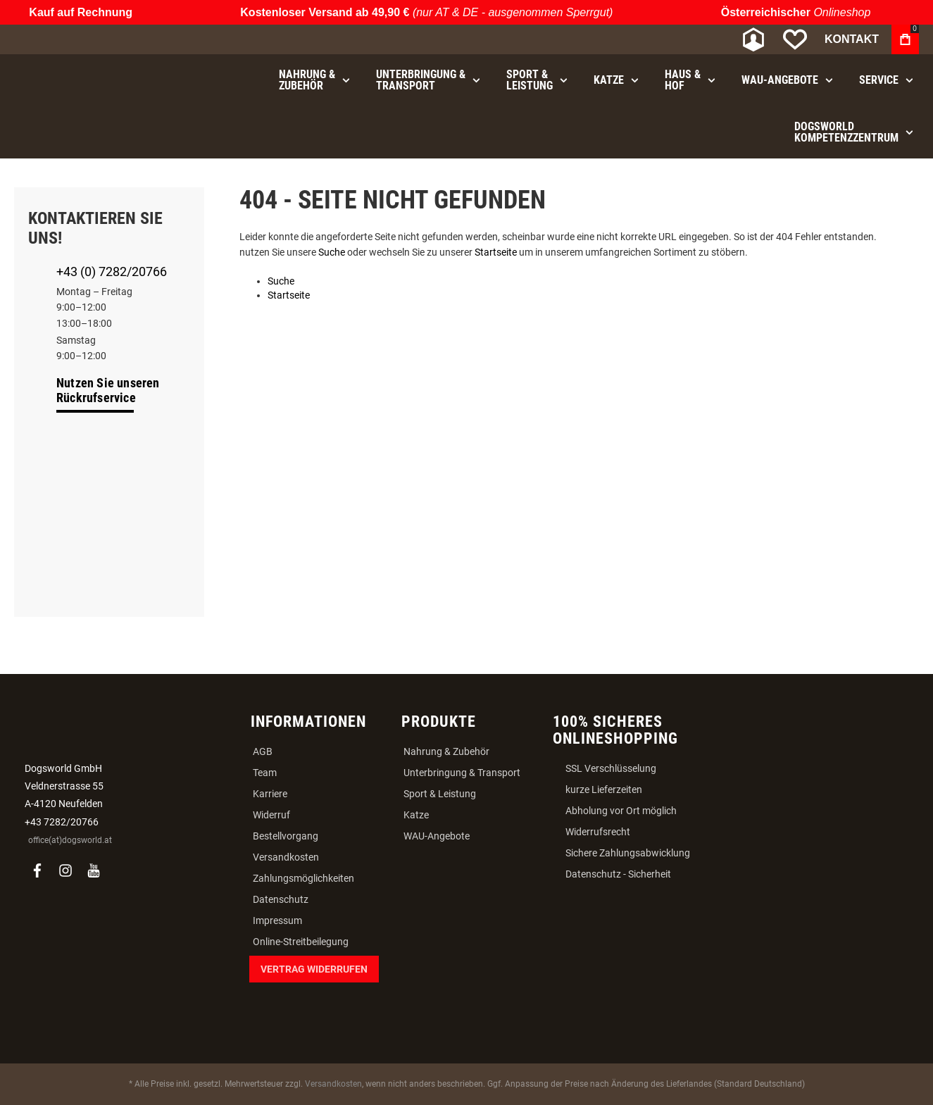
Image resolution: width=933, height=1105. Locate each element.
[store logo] (88, 40)
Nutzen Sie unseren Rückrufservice (108, 390)
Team (265, 772)
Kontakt (852, 39)
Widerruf (271, 814)
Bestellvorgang (285, 836)
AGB (263, 751)
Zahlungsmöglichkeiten (303, 878)
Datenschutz (280, 899)
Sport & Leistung (439, 793)
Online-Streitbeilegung (301, 941)
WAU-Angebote (436, 836)
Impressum (277, 920)
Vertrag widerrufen (314, 969)
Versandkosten (286, 857)
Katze (416, 814)
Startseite (496, 252)
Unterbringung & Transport (461, 772)
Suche (331, 252)
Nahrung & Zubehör (446, 751)
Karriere (270, 793)
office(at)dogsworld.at (70, 840)
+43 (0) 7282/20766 (111, 271)
